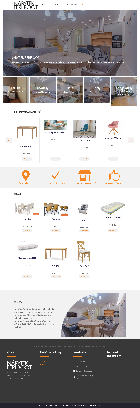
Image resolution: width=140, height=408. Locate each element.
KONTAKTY (44, 364)
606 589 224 (81, 366)
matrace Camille (113, 217)
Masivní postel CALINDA (84, 132)
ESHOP (43, 361)
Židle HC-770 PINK (26, 138)
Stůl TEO (56, 266)
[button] (131, 140)
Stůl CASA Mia (55, 146)
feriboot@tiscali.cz (84, 371)
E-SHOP (64, 4)
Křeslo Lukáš (113, 140)
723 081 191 (80, 361)
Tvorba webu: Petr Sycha (92, 405)
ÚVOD (43, 4)
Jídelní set (27, 219)
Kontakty (75, 4)
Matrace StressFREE (27, 258)
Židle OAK (84, 266)
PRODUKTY (53, 4)
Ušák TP (84, 220)
